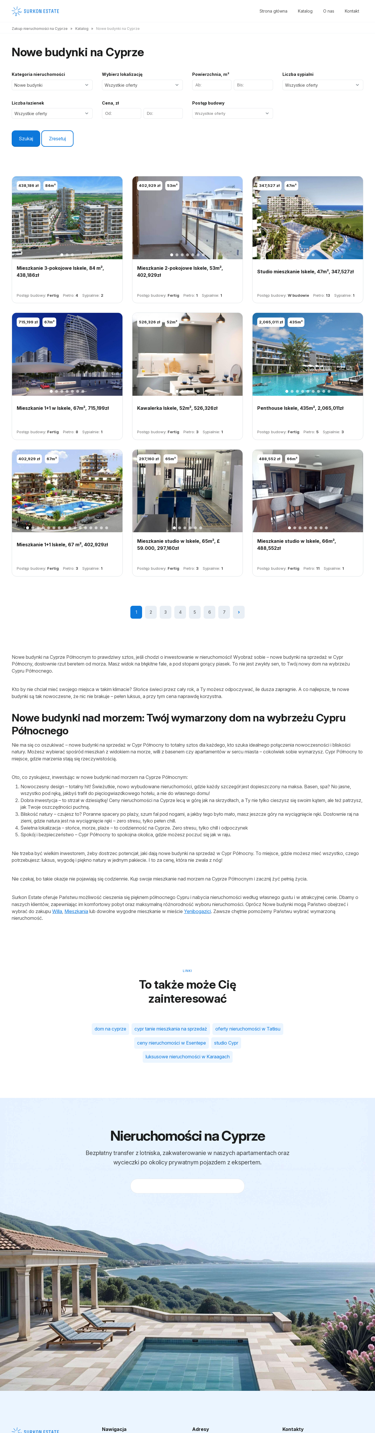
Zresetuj (57, 138)
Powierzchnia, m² (210, 74)
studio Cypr (226, 1043)
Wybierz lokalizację (122, 74)
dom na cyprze (110, 1029)
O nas (328, 10)
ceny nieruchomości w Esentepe (171, 1043)
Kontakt (352, 10)
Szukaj (26, 138)
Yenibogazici (197, 911)
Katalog (305, 10)
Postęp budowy (208, 102)
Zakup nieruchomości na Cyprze (40, 28)
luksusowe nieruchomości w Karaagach (188, 1057)
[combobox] (232, 113)
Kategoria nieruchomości (38, 74)
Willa (57, 911)
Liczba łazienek (28, 102)
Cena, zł (110, 102)
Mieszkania (76, 911)
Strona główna (273, 10)
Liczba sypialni (297, 74)
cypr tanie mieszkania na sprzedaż (170, 1029)
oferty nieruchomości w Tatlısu (247, 1029)
